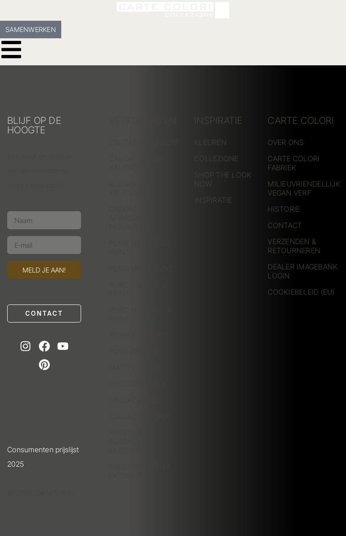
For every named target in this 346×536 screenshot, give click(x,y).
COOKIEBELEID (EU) (301, 291)
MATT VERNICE (135, 367)
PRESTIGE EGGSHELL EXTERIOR (127, 441)
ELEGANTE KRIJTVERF (127, 188)
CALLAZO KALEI (136, 399)
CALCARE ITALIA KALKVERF (137, 163)
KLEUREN (210, 142)
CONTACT (285, 225)
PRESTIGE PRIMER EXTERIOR (140, 471)
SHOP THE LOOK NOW (222, 179)
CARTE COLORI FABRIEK (293, 163)
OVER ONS (286, 142)
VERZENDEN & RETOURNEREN (294, 246)
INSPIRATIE (213, 199)
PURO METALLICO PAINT (140, 248)
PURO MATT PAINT (141, 268)
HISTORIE (284, 208)
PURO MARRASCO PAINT (140, 314)
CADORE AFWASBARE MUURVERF (130, 218)
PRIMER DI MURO (138, 335)
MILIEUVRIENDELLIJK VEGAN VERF (303, 188)
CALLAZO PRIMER (139, 416)
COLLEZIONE (216, 158)
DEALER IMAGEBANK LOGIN (302, 271)
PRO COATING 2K (138, 383)
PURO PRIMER (133, 351)
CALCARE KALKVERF (144, 142)
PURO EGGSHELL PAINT (138, 289)
